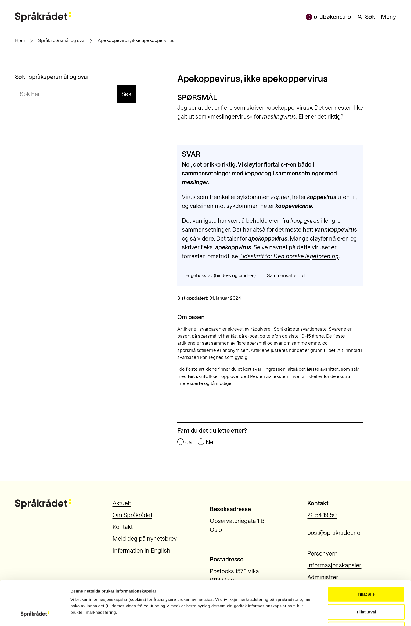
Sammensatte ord (286, 275)
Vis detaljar (298, 615)
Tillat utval (366, 573)
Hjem (20, 40)
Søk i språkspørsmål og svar (52, 77)
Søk (366, 16)
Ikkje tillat (366, 591)
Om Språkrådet (132, 515)
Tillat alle (366, 556)
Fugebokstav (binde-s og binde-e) (220, 275)
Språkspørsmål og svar (62, 40)
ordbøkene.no (328, 16)
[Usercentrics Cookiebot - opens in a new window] (34, 615)
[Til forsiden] (43, 17)
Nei (210, 442)
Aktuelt (122, 503)
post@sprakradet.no (333, 532)
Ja (188, 442)
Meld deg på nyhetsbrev (145, 538)
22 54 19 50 (322, 515)
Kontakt (123, 526)
